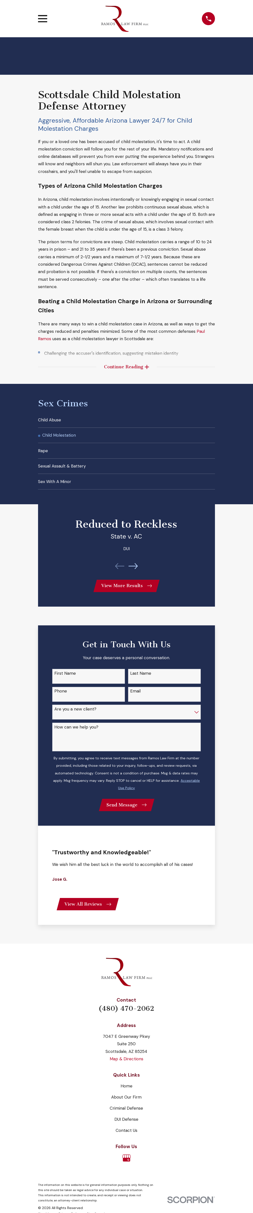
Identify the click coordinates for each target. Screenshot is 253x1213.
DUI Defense (126, 1125)
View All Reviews (88, 910)
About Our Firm (126, 1103)
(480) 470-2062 (126, 1015)
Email (135, 696)
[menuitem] (126, 421)
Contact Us (126, 1136)
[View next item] (133, 570)
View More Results (126, 590)
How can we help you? (76, 731)
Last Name (140, 678)
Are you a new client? (75, 714)
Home (126, 1092)
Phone (60, 696)
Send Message (126, 810)
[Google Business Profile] (126, 1164)
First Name (65, 678)
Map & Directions (126, 1065)
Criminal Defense (126, 1114)
